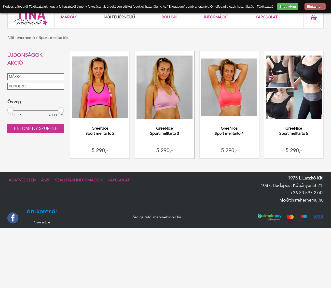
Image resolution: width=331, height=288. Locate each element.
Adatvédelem (22, 180)
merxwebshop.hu (167, 217)
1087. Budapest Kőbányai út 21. (292, 185)
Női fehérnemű (119, 17)
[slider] (10, 110)
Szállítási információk (79, 180)
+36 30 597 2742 (307, 193)
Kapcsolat (266, 17)
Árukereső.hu (42, 222)
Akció (15, 63)
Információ (216, 17)
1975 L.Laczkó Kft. (306, 178)
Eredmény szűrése (35, 128)
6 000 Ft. (56, 115)
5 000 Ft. (14, 115)
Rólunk (169, 17)
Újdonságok (24, 55)
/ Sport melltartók (52, 38)
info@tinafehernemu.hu (301, 200)
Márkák (69, 17)
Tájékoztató (265, 6)
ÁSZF (45, 180)
